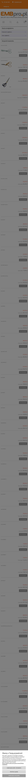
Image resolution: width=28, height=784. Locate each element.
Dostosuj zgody (14, 771)
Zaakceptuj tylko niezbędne (14, 768)
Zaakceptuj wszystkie (14, 775)
